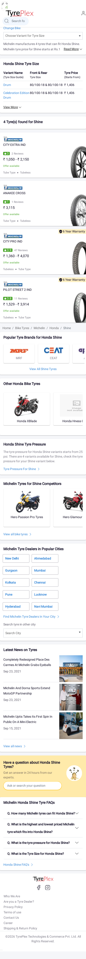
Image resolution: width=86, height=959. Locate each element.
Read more (71, 49)
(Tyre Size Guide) (13, 77)
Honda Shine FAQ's (16, 864)
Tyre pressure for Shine (19, 469)
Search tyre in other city (19, 624)
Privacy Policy (13, 907)
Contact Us (11, 917)
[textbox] (43, 35)
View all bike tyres (15, 534)
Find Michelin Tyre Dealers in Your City (29, 616)
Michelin (39, 328)
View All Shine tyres (43, 369)
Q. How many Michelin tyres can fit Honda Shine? (41, 813)
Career (8, 923)
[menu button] (5, 6)
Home (6, 328)
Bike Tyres (22, 328)
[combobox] (43, 36)
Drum (7, 85)
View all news (12, 746)
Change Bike (11, 28)
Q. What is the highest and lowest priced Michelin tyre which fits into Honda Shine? (40, 828)
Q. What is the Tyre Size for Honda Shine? (35, 853)
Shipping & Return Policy (20, 928)
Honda (54, 328)
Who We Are (12, 896)
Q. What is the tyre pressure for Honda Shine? (38, 843)
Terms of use (12, 912)
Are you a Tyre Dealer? (19, 901)
